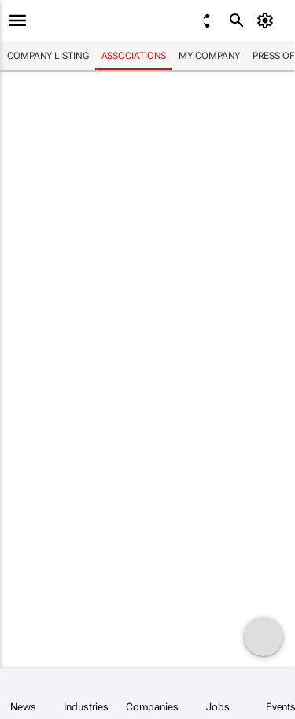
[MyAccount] (268, 20)
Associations (134, 55)
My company (209, 55)
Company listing (48, 55)
